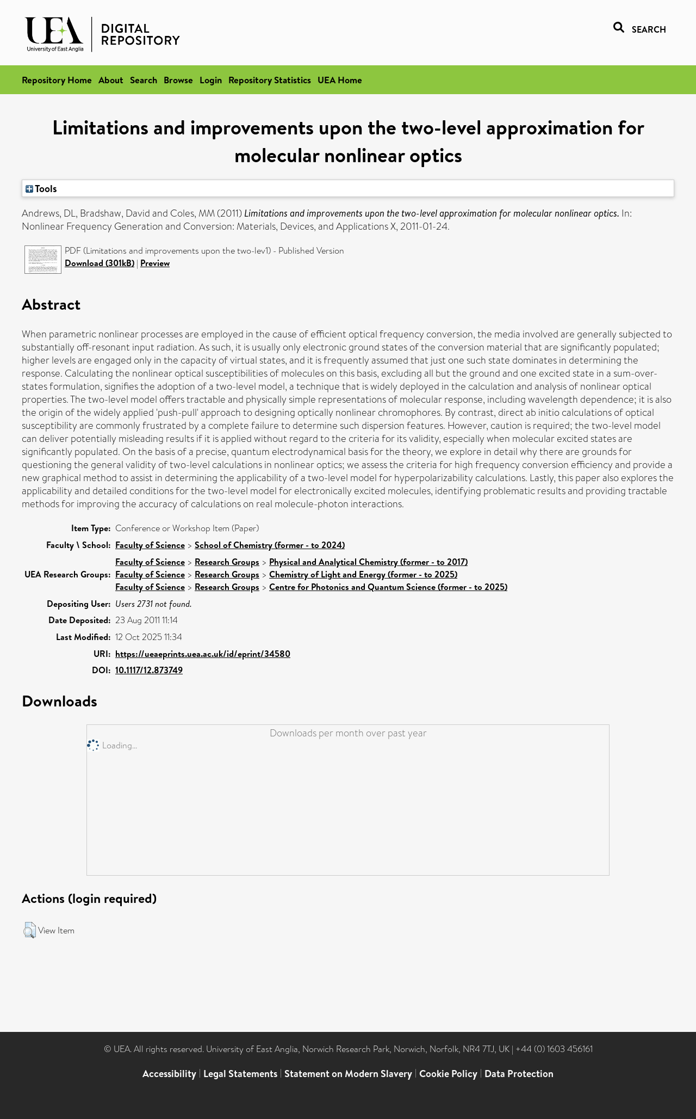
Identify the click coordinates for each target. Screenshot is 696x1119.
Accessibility (169, 1073)
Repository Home (57, 79)
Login (211, 79)
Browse (178, 79)
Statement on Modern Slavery (348, 1073)
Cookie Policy (448, 1073)
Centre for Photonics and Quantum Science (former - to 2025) (388, 587)
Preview (155, 263)
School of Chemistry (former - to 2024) (270, 545)
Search (143, 79)
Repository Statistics (269, 79)
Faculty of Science (150, 545)
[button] (29, 930)
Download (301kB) (99, 263)
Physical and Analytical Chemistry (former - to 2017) (368, 562)
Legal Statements (240, 1073)
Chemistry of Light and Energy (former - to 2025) (363, 574)
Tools (41, 188)
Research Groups (227, 562)
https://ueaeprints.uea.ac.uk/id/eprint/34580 (202, 654)
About (110, 79)
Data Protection (519, 1073)
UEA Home (340, 79)
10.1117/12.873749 (149, 670)
